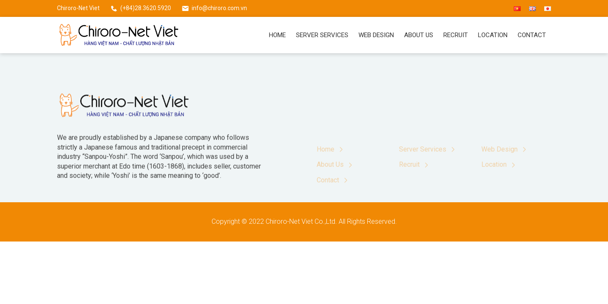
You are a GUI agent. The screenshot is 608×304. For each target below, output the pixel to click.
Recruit (455, 35)
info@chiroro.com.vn (219, 8)
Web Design (376, 35)
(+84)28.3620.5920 (145, 8)
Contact (532, 35)
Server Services (322, 35)
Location (493, 35)
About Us (418, 35)
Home (277, 35)
